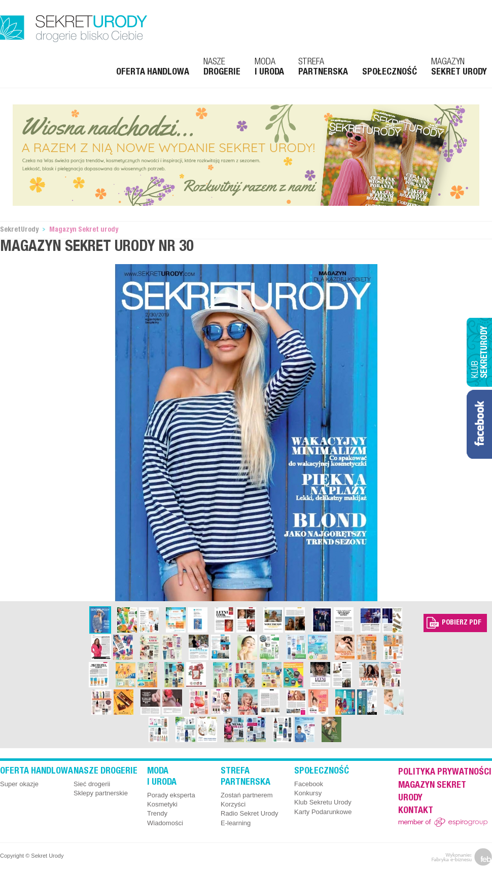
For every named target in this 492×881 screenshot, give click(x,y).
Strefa (323, 67)
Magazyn (459, 67)
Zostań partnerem (247, 795)
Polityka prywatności (444, 772)
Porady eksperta (171, 795)
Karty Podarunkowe (323, 812)
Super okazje (19, 784)
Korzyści (233, 804)
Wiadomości (165, 823)
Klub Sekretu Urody (323, 802)
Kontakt (415, 811)
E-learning (236, 823)
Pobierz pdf (461, 623)
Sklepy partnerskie (101, 793)
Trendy (157, 813)
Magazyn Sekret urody (83, 230)
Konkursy (308, 793)
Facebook (308, 784)
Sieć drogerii (92, 784)
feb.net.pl (462, 857)
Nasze (221, 67)
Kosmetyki (162, 804)
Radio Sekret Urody (249, 813)
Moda (269, 67)
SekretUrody (19, 230)
